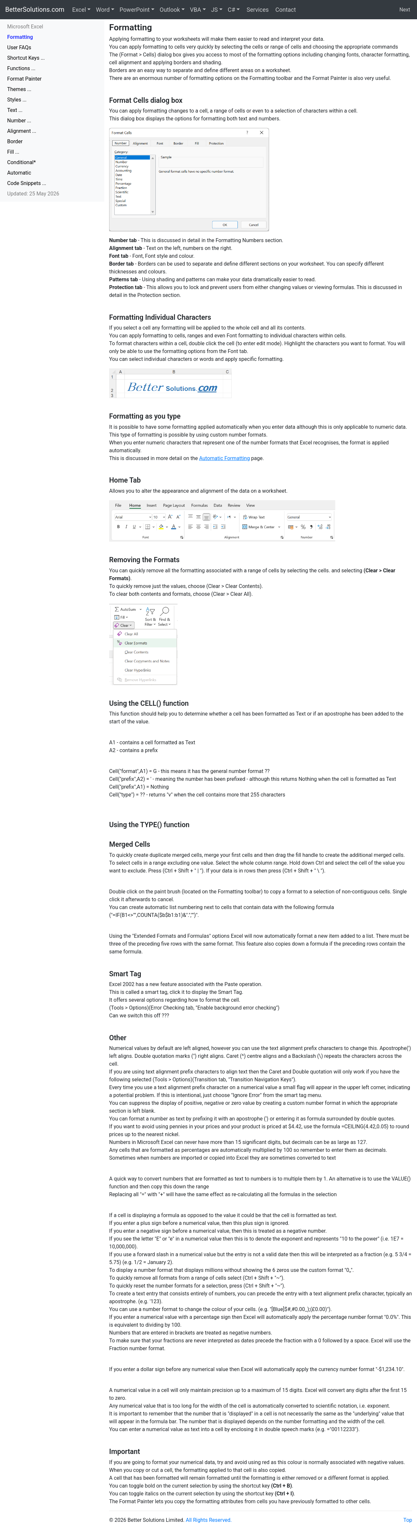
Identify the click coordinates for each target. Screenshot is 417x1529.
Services (256, 9)
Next (404, 10)
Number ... (19, 120)
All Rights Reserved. (209, 1520)
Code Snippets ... (26, 183)
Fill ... (13, 152)
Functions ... (21, 68)
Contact (285, 9)
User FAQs (19, 47)
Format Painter (24, 79)
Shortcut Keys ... (26, 58)
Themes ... (19, 89)
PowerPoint (135, 9)
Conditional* (21, 162)
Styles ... (17, 100)
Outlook (170, 9)
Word (102, 9)
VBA (195, 9)
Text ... (14, 110)
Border (14, 141)
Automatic (19, 173)
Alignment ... (21, 131)
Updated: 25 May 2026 (33, 194)
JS (214, 9)
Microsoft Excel (25, 26)
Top (407, 1520)
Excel (79, 9)
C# (231, 9)
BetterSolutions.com (35, 9)
